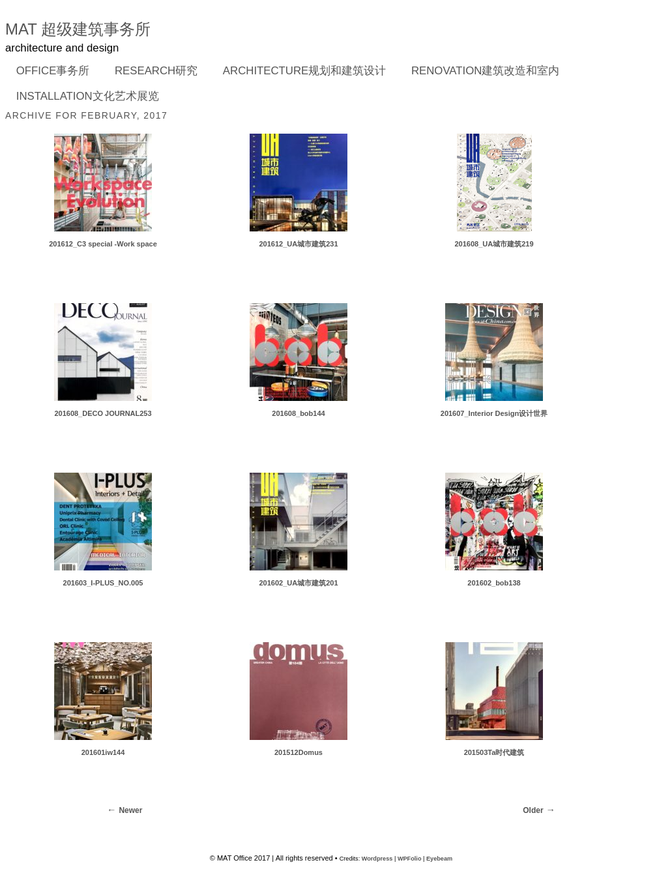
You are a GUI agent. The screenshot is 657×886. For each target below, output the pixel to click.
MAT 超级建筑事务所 (78, 29)
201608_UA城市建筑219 (493, 244)
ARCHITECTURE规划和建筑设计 (304, 71)
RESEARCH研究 (152, 72)
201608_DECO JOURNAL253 (102, 413)
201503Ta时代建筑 (494, 752)
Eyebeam (439, 858)
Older (533, 810)
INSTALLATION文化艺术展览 (87, 96)
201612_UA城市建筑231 (298, 244)
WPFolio (410, 858)
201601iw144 (103, 752)
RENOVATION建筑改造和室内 (485, 71)
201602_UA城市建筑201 (298, 583)
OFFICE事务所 (49, 72)
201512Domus (298, 752)
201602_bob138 (493, 583)
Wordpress (377, 858)
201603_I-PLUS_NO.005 (103, 583)
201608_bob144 (298, 413)
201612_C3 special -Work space (103, 244)
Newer (130, 810)
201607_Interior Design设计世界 (494, 413)
